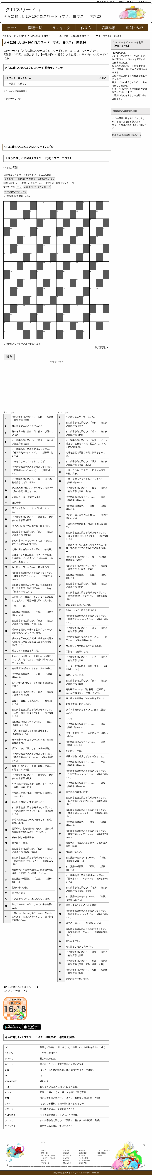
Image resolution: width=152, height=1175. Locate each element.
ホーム (12, 28)
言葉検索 (108, 28)
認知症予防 (83, 1163)
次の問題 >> (102, 347)
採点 (9, 357)
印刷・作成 (134, 28)
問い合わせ (67, 1163)
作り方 (86, 28)
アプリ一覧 (45, 1163)
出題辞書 (82, 1150)
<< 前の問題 (10, 167)
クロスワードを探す (48, 1155)
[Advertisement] (56, 122)
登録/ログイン (126, 1)
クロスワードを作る (48, 1158)
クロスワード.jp (23, 9)
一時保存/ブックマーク (15, 191)
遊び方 (100, 1155)
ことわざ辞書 (83, 1158)
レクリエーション (104, 1150)
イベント (66, 1150)
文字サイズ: (9, 187)
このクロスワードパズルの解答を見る (22, 343)
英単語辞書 (83, 1153)
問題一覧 (35, 28)
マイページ (144, 1)
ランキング (61, 28)
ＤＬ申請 (66, 1158)
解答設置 (66, 1160)
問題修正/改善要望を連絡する (126, 134)
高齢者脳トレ (102, 1153)
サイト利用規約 (84, 1160)
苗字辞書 (82, 1155)
